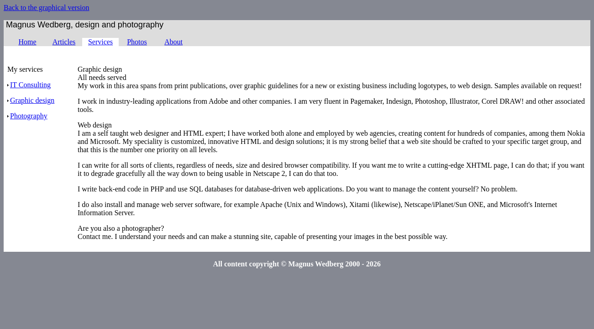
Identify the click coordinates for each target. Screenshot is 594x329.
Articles (64, 42)
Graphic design (30, 100)
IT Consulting (29, 85)
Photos (137, 42)
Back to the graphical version (46, 7)
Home (27, 42)
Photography (27, 116)
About (173, 42)
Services (100, 42)
